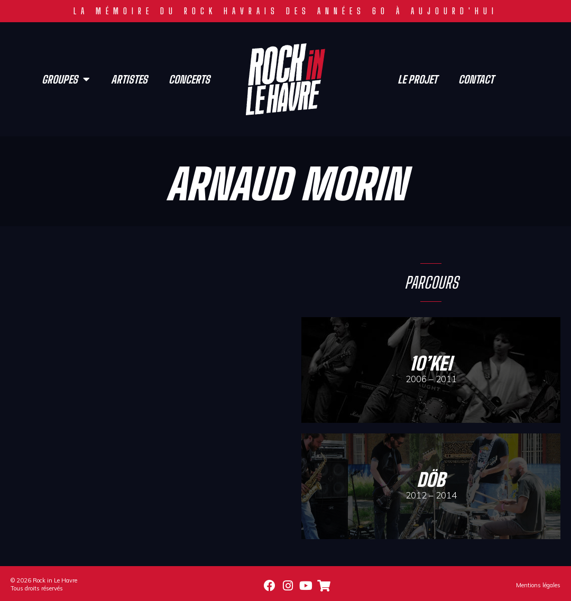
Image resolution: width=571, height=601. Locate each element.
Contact (476, 79)
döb (431, 480)
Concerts (189, 79)
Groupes (66, 79)
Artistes (129, 79)
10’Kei (431, 363)
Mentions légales (538, 585)
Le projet (417, 79)
